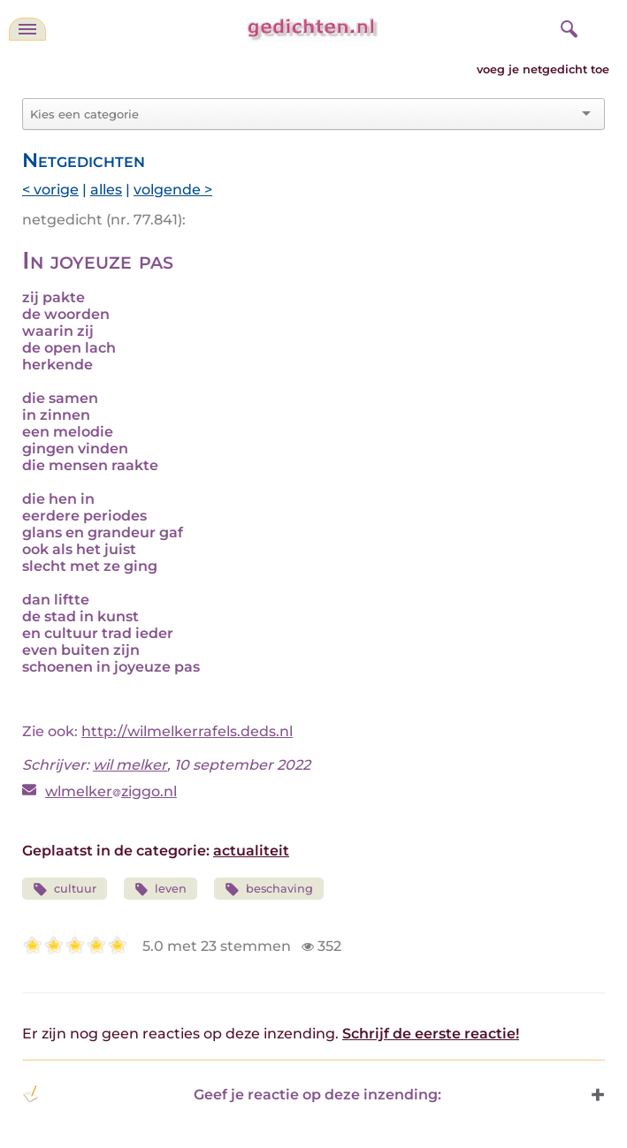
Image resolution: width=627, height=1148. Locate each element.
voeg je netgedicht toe (543, 69)
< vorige (50, 189)
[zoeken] (567, 26)
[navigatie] (27, 29)
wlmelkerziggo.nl (111, 791)
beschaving (269, 889)
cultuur (64, 889)
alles (106, 189)
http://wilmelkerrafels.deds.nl (187, 731)
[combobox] (303, 114)
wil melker (130, 764)
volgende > (173, 189)
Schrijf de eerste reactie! (430, 1033)
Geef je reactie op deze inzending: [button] (231, 1094)
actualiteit (251, 850)
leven (160, 889)
